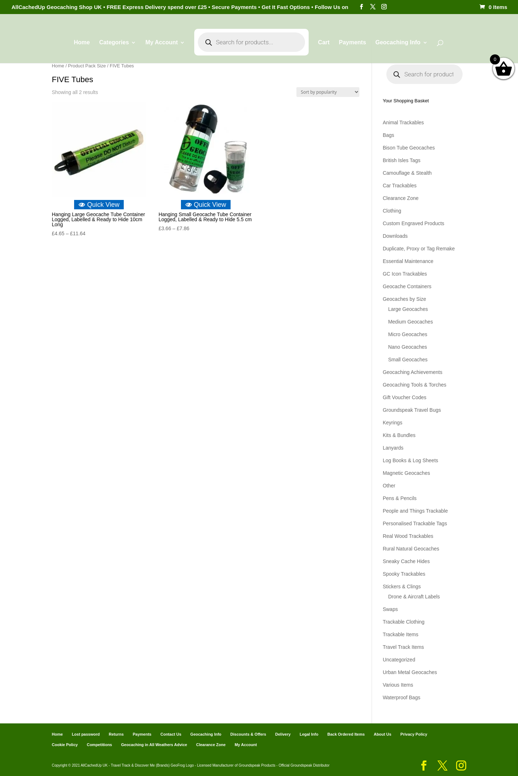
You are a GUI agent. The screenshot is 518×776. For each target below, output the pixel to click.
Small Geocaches (408, 359)
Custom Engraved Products (413, 223)
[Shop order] (327, 92)
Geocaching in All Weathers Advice (154, 744)
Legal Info (309, 734)
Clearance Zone (401, 198)
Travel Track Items (403, 647)
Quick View (98, 204)
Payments (352, 42)
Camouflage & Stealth (407, 173)
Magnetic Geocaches (406, 473)
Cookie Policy (65, 744)
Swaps (390, 609)
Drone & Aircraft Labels (414, 596)
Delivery (283, 734)
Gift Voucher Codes (404, 397)
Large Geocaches (408, 309)
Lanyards (393, 448)
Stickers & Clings (402, 586)
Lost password (86, 734)
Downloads (395, 236)
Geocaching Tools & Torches (414, 385)
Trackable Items (400, 634)
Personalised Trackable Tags (415, 523)
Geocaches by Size (404, 299)
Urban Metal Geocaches (410, 672)
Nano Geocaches (407, 347)
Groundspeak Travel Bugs (412, 410)
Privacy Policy (413, 734)
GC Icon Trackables (405, 274)
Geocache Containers (407, 286)
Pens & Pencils (400, 498)
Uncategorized (399, 660)
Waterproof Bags (402, 697)
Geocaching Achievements (412, 372)
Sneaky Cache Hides (406, 561)
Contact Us (170, 734)
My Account (161, 42)
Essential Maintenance (408, 261)
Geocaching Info (397, 42)
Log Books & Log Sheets (410, 460)
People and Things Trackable (415, 511)
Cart (324, 42)
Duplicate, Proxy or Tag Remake (419, 248)
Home (82, 42)
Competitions (99, 744)
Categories (114, 42)
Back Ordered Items (346, 734)
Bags (388, 135)
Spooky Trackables (404, 574)
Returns (116, 734)
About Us (382, 734)
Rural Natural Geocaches (411, 549)
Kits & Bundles (399, 435)
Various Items (398, 685)
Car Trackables (400, 185)
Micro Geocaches (407, 334)
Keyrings (392, 422)
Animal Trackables (403, 122)
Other (389, 486)
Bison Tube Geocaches (409, 148)
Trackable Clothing (403, 622)
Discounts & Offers (248, 734)
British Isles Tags (402, 160)
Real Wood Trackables (408, 536)
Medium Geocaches (410, 322)
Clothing (392, 211)
